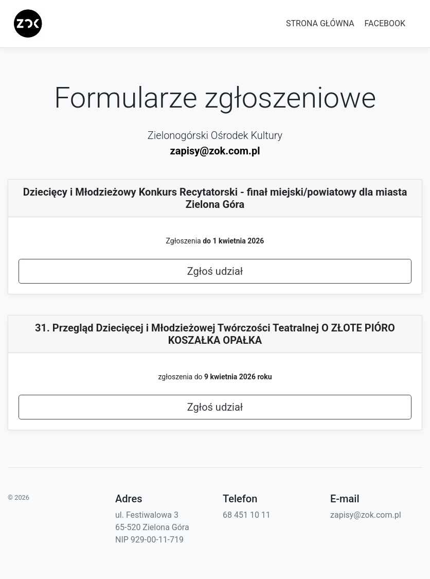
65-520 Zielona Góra (152, 527)
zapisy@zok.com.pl (215, 151)
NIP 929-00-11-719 (149, 540)
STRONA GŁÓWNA (320, 23)
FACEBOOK (385, 23)
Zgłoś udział (215, 271)
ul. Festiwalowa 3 (146, 515)
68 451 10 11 (247, 515)
